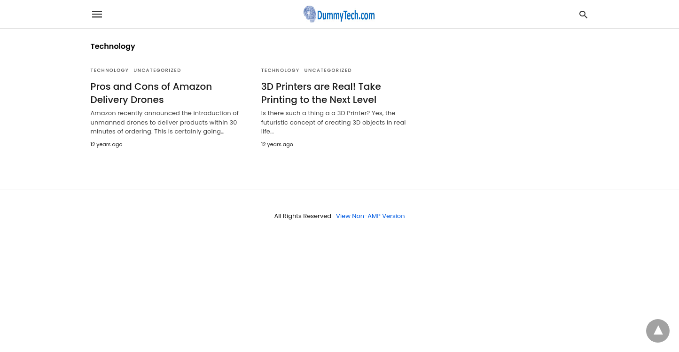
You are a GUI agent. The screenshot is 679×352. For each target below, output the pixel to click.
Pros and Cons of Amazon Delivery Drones (151, 93)
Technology (110, 70)
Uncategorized (157, 70)
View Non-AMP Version (370, 215)
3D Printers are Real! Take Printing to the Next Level (321, 93)
